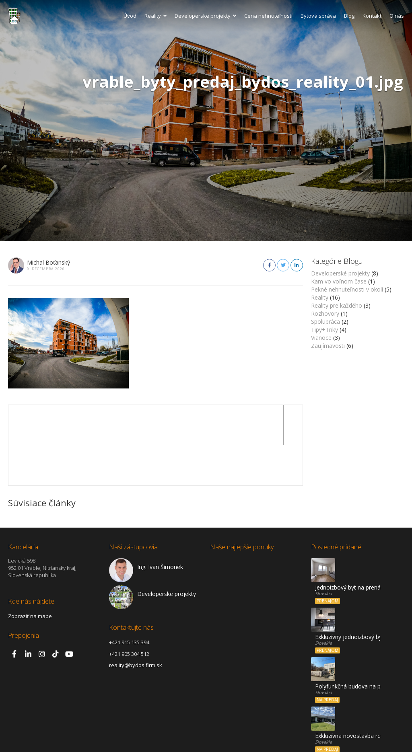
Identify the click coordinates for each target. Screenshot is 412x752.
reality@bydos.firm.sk (135, 625)
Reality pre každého (336, 305)
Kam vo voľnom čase (339, 281)
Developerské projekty (340, 273)
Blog (349, 15)
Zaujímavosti (328, 345)
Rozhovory (325, 313)
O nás (396, 15)
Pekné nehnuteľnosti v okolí (347, 289)
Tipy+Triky (324, 329)
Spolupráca (325, 321)
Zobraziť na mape (30, 575)
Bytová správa (318, 15)
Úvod (130, 15)
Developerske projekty (205, 15)
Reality (155, 15)
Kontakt (372, 15)
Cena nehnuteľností (268, 15)
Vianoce (321, 337)
